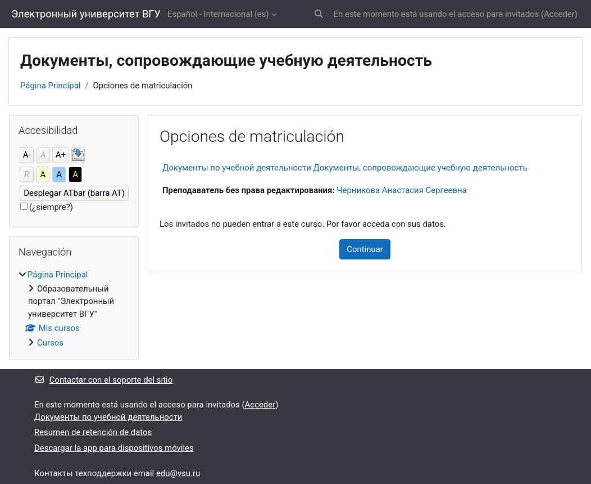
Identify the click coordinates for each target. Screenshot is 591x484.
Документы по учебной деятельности (108, 417)
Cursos (50, 343)
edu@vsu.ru (178, 473)
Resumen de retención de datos (93, 432)
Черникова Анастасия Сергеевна (401, 190)
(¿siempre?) (51, 207)
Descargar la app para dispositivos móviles (114, 448)
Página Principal (50, 85)
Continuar (365, 249)
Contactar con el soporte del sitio (103, 380)
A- (27, 155)
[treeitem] (74, 308)
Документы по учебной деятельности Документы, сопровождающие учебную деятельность (345, 168)
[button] (318, 14)
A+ (61, 155)
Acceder (559, 14)
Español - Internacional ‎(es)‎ (218, 14)
